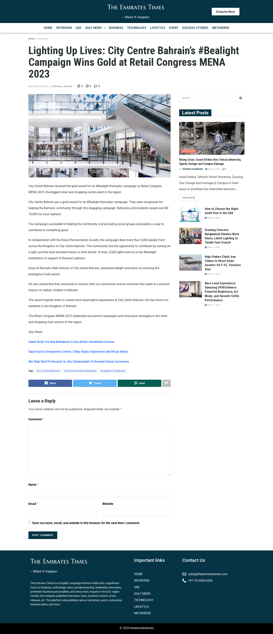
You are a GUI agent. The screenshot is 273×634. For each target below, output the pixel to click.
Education (188, 151)
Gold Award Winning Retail (80, 371)
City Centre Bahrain (48, 371)
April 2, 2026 (212, 305)
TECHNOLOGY (136, 28)
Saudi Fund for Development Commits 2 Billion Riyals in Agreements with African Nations (78, 351)
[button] (95, 28)
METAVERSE (220, 28)
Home (31, 38)
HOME (48, 28)
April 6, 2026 (212, 169)
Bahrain (68, 86)
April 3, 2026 (212, 247)
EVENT (173, 28)
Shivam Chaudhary (192, 169)
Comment (36, 419)
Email (33, 504)
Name (33, 485)
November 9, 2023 (38, 86)
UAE (78, 28)
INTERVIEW (64, 28)
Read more (189, 198)
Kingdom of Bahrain (113, 371)
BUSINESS (116, 28)
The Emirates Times (135, 7)
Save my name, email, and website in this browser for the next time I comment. (86, 523)
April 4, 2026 (212, 218)
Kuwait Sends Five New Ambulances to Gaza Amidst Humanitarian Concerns (71, 342)
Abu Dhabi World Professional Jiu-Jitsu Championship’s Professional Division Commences (78, 361)
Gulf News (43, 38)
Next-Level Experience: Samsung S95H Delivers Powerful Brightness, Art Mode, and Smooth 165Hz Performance (222, 291)
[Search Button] (241, 98)
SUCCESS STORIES (195, 28)
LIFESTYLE (157, 28)
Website (107, 504)
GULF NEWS (95, 28)
